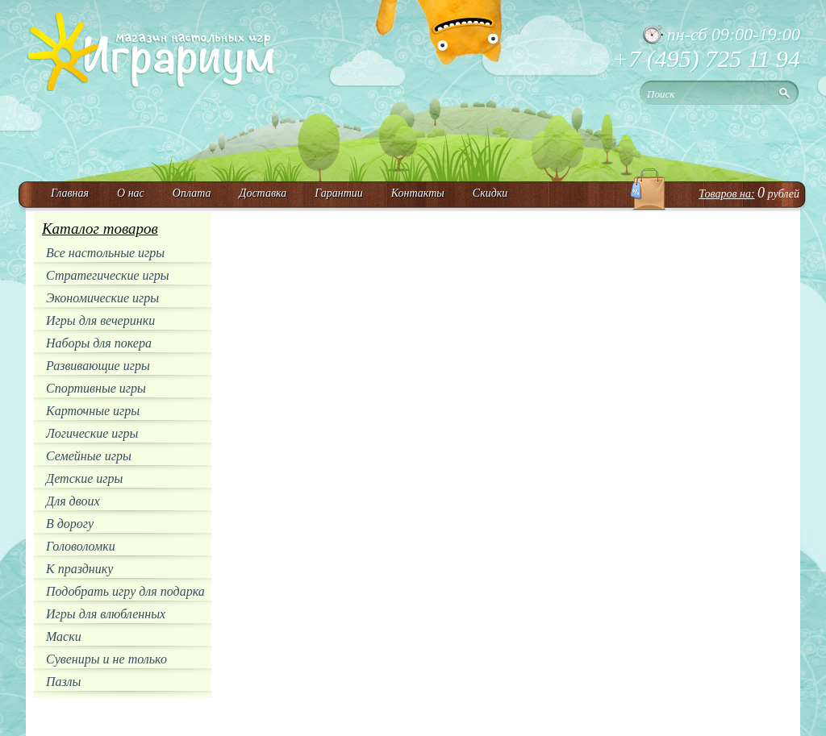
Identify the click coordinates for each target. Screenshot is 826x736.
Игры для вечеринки (100, 320)
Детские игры (84, 478)
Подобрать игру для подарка (125, 591)
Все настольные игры (105, 253)
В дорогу (70, 523)
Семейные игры (88, 456)
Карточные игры (93, 411)
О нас (130, 193)
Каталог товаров (100, 228)
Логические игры (92, 433)
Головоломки (80, 546)
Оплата (192, 193)
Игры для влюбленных (105, 614)
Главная (70, 193)
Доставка (262, 193)
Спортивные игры (96, 388)
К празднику (79, 569)
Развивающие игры (98, 365)
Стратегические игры (107, 275)
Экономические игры (102, 298)
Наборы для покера (99, 343)
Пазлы (63, 681)
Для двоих (73, 501)
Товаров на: (726, 194)
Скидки (490, 193)
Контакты (417, 193)
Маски (63, 636)
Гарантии (339, 193)
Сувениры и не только (106, 659)
